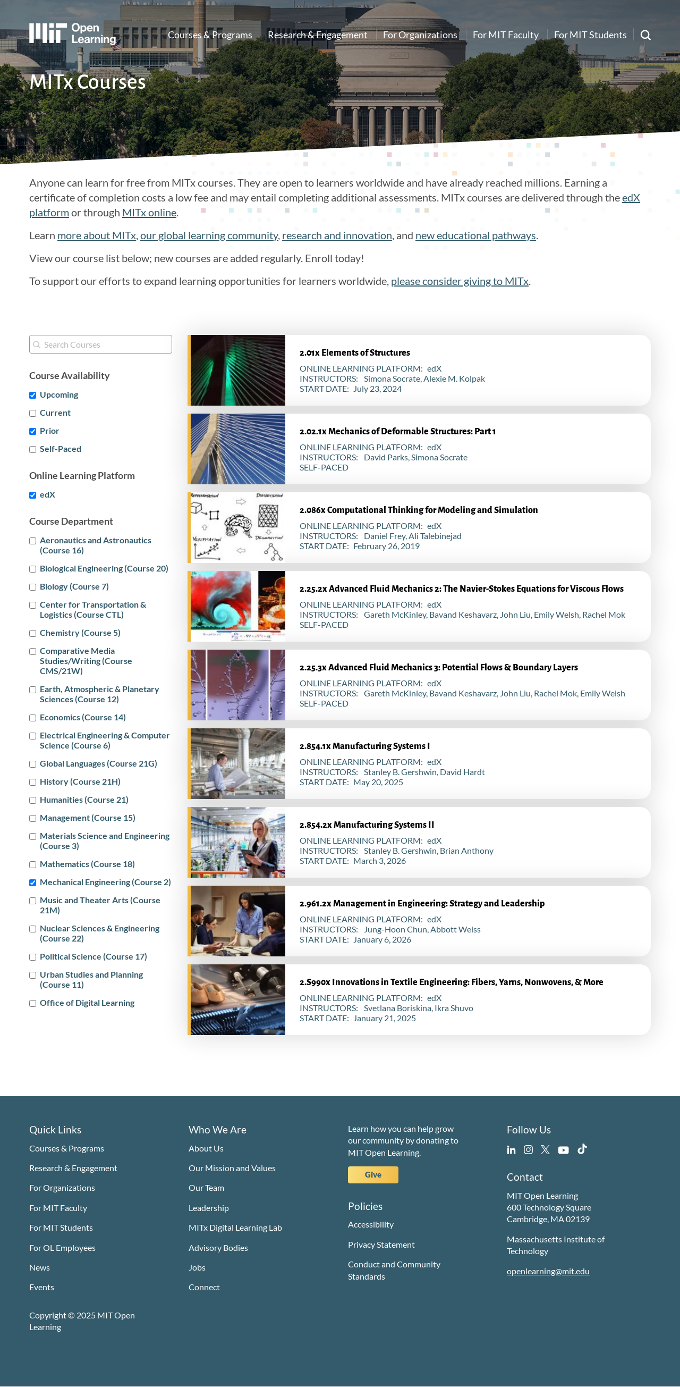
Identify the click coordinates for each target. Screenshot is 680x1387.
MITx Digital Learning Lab (235, 1227)
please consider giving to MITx (460, 280)
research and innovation (337, 235)
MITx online (149, 212)
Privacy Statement (381, 1244)
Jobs (197, 1267)
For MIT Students (590, 34)
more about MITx (96, 235)
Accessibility (371, 1224)
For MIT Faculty (506, 34)
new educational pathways (475, 235)
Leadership (209, 1208)
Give (373, 1174)
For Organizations (420, 34)
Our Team (206, 1187)
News (39, 1267)
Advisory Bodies (218, 1247)
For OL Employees (62, 1247)
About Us (206, 1148)
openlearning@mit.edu (548, 1271)
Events (41, 1287)
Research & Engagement (318, 34)
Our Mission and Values (232, 1168)
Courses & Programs (210, 34)
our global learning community (209, 235)
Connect (204, 1287)
